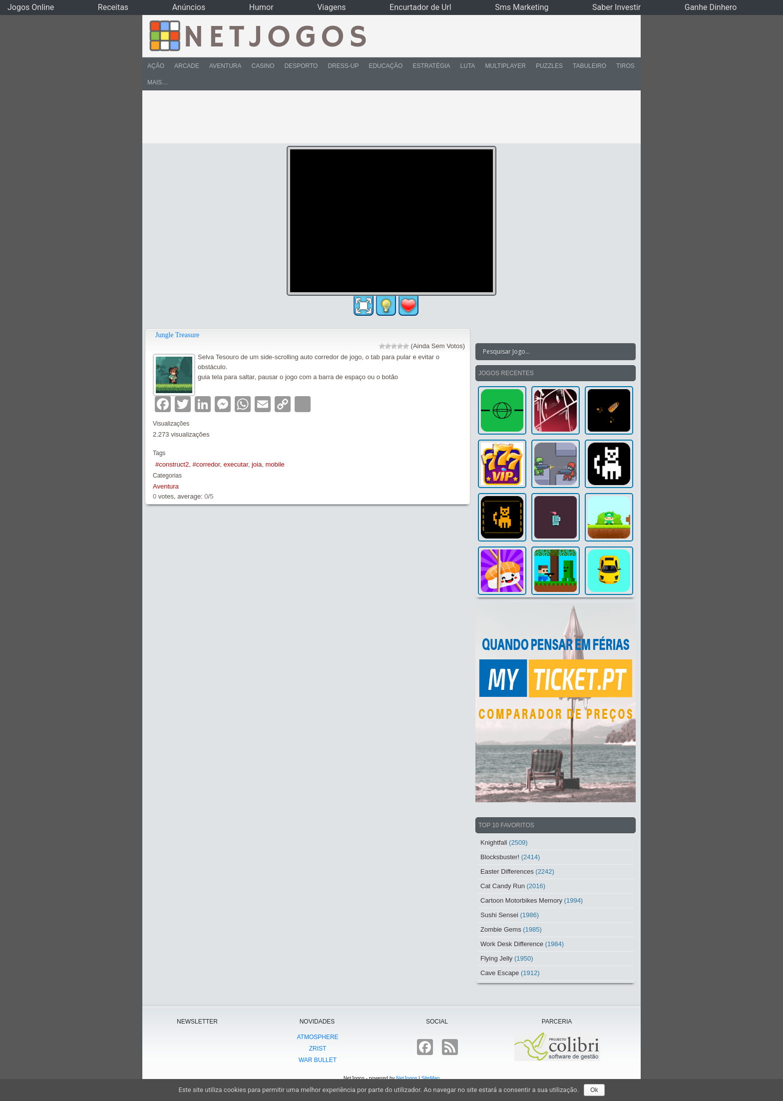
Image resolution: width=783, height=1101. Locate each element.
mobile (274, 464)
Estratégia (431, 65)
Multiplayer (505, 65)
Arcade (186, 65)
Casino (262, 65)
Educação (385, 65)
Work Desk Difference (511, 944)
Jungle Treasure (177, 335)
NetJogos (406, 1078)
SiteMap (430, 1078)
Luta (467, 65)
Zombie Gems (500, 929)
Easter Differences (507, 871)
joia (257, 464)
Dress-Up (343, 65)
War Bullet (318, 1060)
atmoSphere (317, 1037)
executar (236, 464)
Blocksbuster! (499, 857)
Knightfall (493, 842)
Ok (594, 1090)
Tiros (625, 65)
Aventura (225, 65)
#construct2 (172, 464)
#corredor (206, 464)
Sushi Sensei (499, 915)
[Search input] (549, 351)
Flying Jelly (496, 958)
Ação (155, 65)
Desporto (301, 65)
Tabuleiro (589, 65)
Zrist (318, 1048)
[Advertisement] (384, 116)
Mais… (157, 82)
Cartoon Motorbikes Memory (521, 900)
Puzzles (549, 65)
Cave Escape (499, 973)
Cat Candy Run (502, 886)
